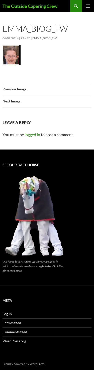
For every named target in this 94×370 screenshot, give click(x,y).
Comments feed (15, 332)
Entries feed (12, 323)
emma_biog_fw (44, 38)
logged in (32, 134)
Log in (7, 314)
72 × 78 (25, 38)
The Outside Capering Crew (30, 6)
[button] (12, 55)
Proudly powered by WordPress (23, 364)
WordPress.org (14, 341)
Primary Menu (88, 6)
